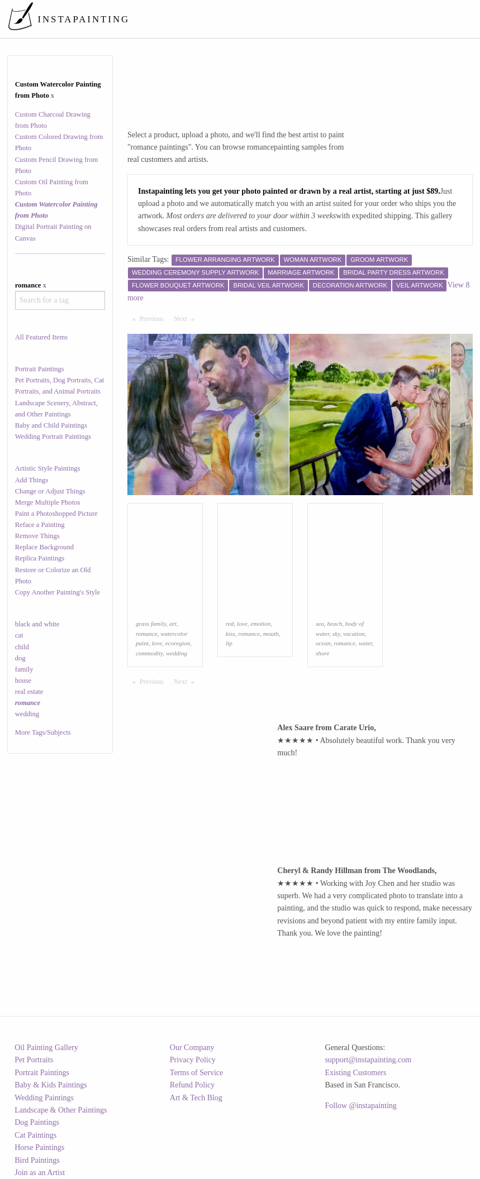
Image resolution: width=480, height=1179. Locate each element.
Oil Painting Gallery (46, 1047)
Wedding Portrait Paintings (53, 436)
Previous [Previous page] (154, 318)
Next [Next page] (186, 318)
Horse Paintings (39, 1147)
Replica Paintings (40, 558)
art (173, 623)
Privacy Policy (193, 1060)
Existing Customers (355, 1072)
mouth (271, 633)
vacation (354, 633)
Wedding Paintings (44, 1098)
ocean (323, 643)
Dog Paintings (37, 1122)
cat (19, 635)
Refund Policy (192, 1085)
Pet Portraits (34, 1060)
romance (147, 633)
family (24, 669)
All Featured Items (41, 337)
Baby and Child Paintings (51, 425)
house (23, 680)
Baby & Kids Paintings (51, 1085)
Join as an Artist (40, 1172)
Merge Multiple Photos (47, 502)
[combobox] (60, 300)
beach (335, 623)
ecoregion (177, 643)
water (365, 643)
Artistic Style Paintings (47, 468)
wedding (27, 714)
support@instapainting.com (368, 1060)
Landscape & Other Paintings (61, 1110)
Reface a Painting (40, 525)
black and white (37, 624)
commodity (149, 653)
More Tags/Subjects (43, 732)
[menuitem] (266, 18)
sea (320, 623)
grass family (151, 623)
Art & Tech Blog (196, 1098)
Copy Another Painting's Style (57, 592)
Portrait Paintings (39, 369)
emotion (260, 623)
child (22, 647)
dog (20, 658)
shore (322, 653)
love (156, 643)
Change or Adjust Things (50, 491)
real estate (29, 692)
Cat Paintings (35, 1135)
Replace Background (44, 547)
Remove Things (37, 536)
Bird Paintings (37, 1160)
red (230, 623)
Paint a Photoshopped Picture (56, 513)
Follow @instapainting (360, 1105)
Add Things (32, 480)
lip (229, 643)
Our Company (192, 1047)
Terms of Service (196, 1072)
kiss (230, 633)
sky (336, 633)
